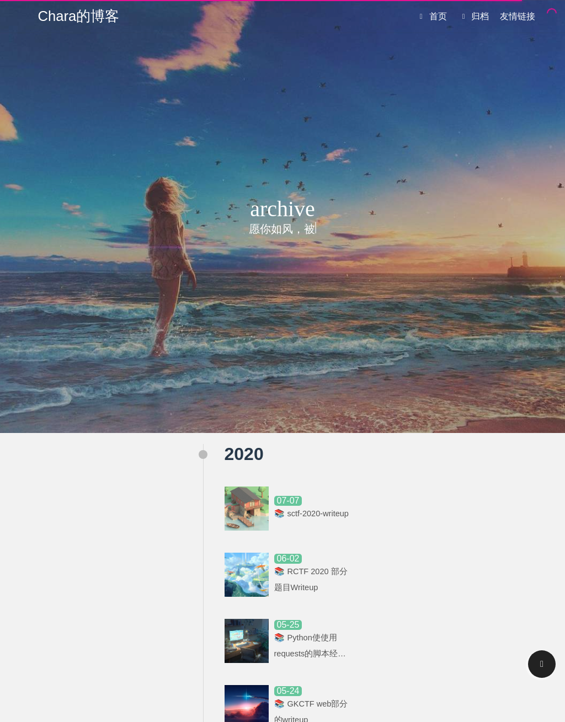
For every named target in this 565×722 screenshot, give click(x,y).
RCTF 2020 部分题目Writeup (309, 581)
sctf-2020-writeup (300, 513)
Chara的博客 (79, 16)
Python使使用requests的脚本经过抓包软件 (308, 650)
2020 (244, 454)
